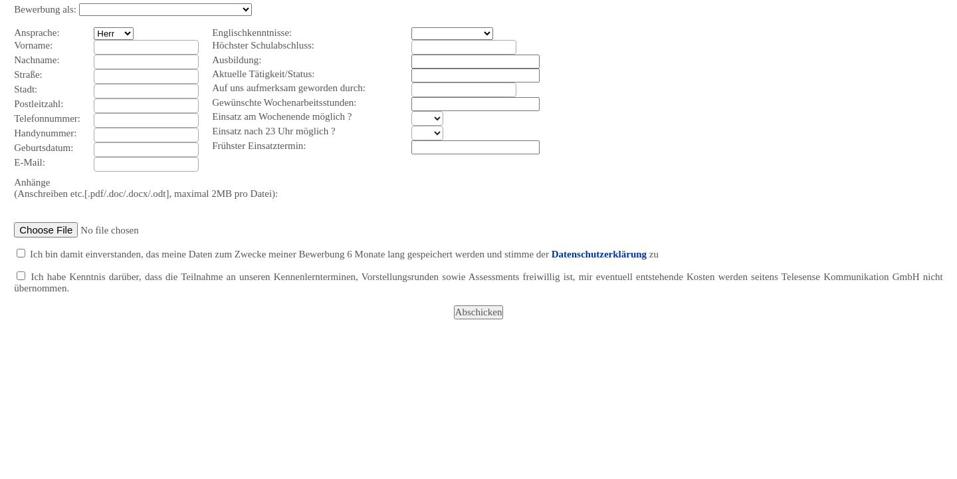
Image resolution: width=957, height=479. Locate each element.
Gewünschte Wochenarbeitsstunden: (284, 102)
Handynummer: (45, 133)
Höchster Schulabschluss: (263, 45)
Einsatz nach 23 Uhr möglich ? (273, 131)
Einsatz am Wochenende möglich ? (282, 116)
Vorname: (33, 45)
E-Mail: (29, 162)
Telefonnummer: (47, 118)
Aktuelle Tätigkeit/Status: (263, 74)
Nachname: (36, 60)
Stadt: (25, 89)
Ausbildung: (236, 60)
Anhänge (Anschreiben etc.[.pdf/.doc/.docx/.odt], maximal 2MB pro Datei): (146, 188)
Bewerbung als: (45, 9)
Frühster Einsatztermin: (259, 145)
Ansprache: (36, 32)
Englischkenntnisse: (252, 32)
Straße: (28, 74)
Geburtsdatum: (43, 147)
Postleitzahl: (38, 103)
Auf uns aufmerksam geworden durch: (289, 87)
